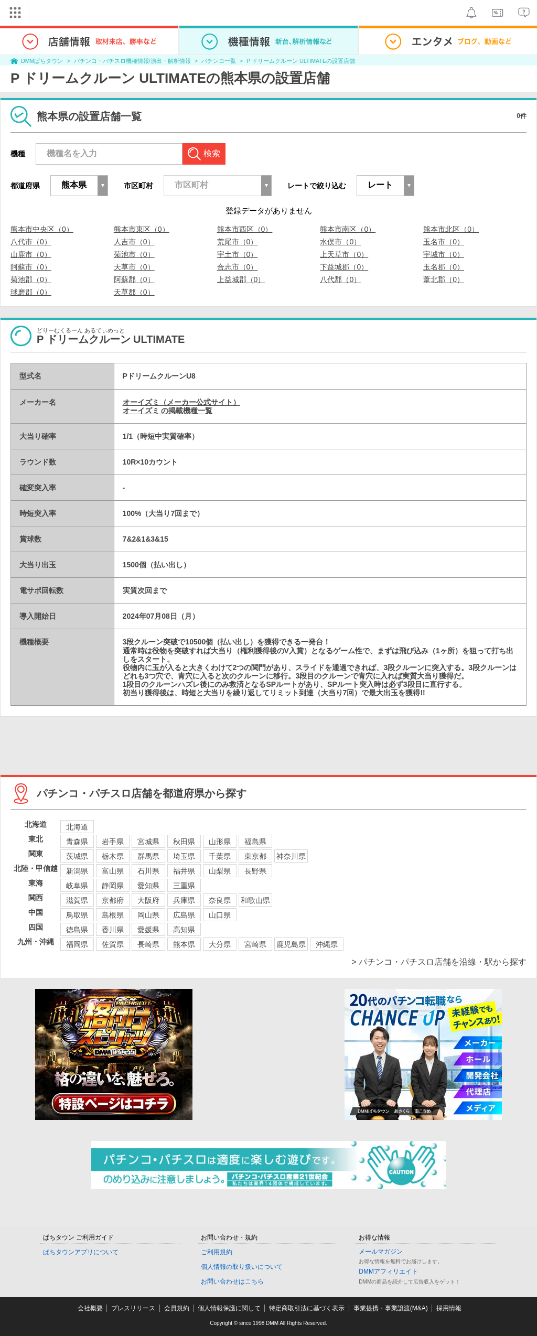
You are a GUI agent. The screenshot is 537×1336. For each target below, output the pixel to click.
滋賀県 (77, 900)
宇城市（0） (443, 254)
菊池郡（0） (30, 279)
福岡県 (77, 944)
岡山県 (148, 915)
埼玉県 (184, 856)
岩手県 (113, 841)
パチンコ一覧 (218, 61)
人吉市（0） (134, 241)
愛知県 (148, 885)
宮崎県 (255, 944)
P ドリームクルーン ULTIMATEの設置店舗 (300, 61)
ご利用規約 (216, 1252)
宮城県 (148, 841)
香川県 (113, 929)
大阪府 (148, 900)
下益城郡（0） (344, 267)
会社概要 (90, 1308)
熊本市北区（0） (451, 229)
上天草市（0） (344, 254)
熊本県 (184, 944)
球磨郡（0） (30, 292)
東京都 (255, 856)
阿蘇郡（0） (134, 279)
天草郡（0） (134, 292)
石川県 (148, 871)
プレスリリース (133, 1308)
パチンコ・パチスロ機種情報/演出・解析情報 (132, 61)
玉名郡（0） (443, 267)
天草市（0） (134, 267)
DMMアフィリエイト (388, 1271)
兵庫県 (184, 900)
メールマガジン (381, 1251)
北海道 (77, 827)
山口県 (220, 915)
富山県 (113, 871)
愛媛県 (148, 929)
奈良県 (220, 900)
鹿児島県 (291, 944)
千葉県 (220, 856)
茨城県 (77, 856)
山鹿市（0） (30, 254)
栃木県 (113, 856)
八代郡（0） (340, 279)
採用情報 (448, 1308)
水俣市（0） (340, 241)
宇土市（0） (237, 254)
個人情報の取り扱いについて (242, 1266)
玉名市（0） (443, 241)
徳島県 (77, 929)
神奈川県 (291, 856)
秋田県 (184, 841)
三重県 (184, 885)
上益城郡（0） (241, 279)
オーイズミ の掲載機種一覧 (168, 410)
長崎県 (148, 944)
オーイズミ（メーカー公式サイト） (181, 402)
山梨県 (220, 871)
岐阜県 (77, 885)
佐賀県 (113, 944)
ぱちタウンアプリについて (81, 1252)
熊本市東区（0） (141, 229)
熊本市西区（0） (245, 229)
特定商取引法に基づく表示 (307, 1308)
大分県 (220, 944)
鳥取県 (77, 915)
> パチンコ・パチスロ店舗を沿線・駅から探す (439, 961)
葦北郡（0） (443, 279)
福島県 (255, 841)
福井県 (184, 871)
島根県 (113, 915)
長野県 (255, 871)
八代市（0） (30, 241)
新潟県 (77, 871)
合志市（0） (237, 267)
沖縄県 (327, 944)
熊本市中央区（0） (41, 229)
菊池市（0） (134, 254)
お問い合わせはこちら (232, 1281)
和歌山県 (255, 900)
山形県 (220, 841)
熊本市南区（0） (347, 229)
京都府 (113, 900)
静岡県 (113, 885)
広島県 (184, 915)
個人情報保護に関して (229, 1308)
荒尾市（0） (237, 241)
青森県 (77, 841)
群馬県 (148, 856)
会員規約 (176, 1308)
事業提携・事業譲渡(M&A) (390, 1308)
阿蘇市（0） (30, 267)
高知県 (184, 929)
